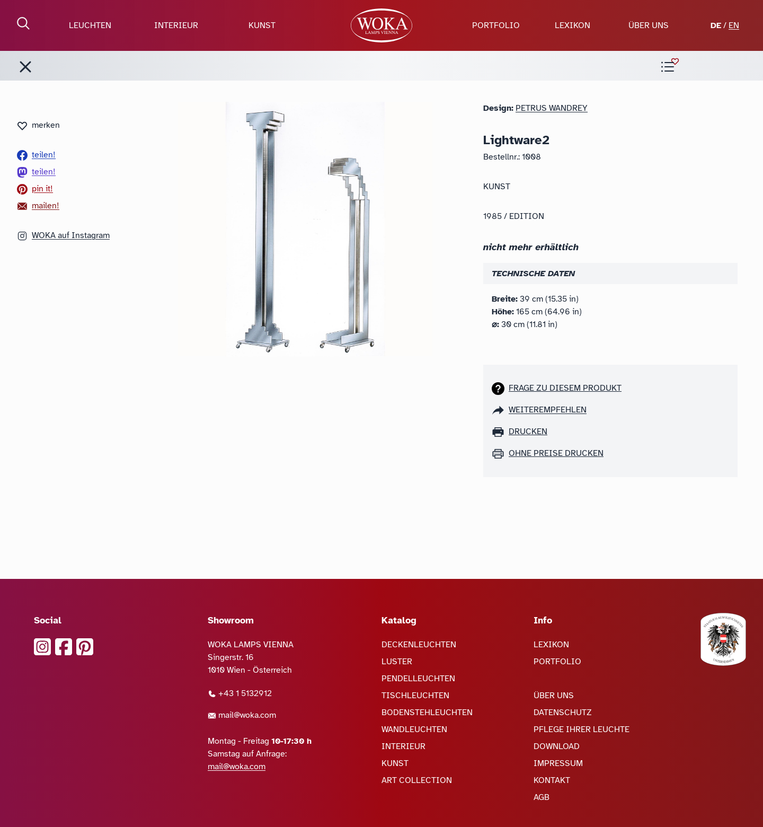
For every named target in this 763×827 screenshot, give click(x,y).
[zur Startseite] (381, 25)
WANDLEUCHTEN (414, 729)
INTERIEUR (176, 25)
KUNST (262, 25)
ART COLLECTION (417, 780)
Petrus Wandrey (552, 108)
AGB (541, 797)
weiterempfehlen (548, 409)
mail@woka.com (242, 715)
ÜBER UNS (648, 25)
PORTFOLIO (496, 25)
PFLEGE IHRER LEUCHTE (581, 729)
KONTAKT (552, 780)
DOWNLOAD (557, 746)
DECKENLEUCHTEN (419, 644)
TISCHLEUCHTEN (415, 695)
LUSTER (397, 661)
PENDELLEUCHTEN (418, 678)
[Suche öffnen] (23, 23)
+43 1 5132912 (240, 693)
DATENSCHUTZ (563, 712)
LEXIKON (572, 25)
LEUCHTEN (90, 25)
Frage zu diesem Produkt (565, 388)
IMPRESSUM (558, 763)
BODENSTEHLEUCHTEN (427, 712)
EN (734, 25)
